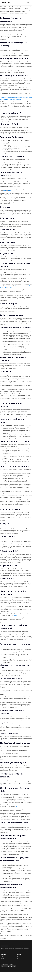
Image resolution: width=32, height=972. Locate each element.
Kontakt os (3, 958)
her (16, 806)
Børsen (7, 95)
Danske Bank (27, 285)
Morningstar (12, 493)
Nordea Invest (3, 287)
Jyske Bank (9, 287)
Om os (2, 956)
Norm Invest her (3, 691)
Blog (18, 956)
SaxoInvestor (21, 285)
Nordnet (12, 95)
